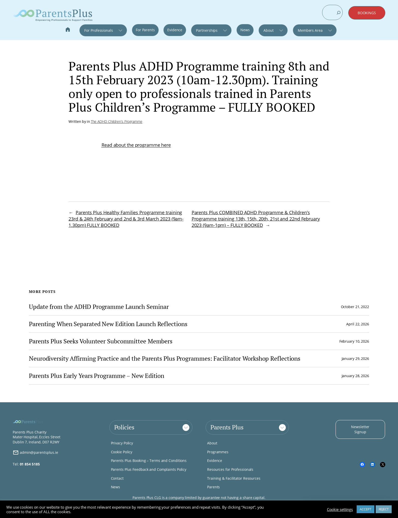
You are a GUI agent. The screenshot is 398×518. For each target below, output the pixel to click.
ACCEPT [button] (365, 509)
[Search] (338, 12)
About (268, 30)
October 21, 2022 (355, 306)
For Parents (145, 29)
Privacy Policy (122, 443)
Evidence (174, 29)
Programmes (217, 451)
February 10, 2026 (354, 341)
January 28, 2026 (355, 375)
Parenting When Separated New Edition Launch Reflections (108, 324)
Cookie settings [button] (340, 509)
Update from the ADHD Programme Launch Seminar (99, 306)
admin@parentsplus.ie (35, 452)
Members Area (310, 30)
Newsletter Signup (360, 429)
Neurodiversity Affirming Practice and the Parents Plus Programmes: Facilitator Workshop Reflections (164, 358)
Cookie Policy (121, 451)
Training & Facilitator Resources (233, 478)
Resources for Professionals (230, 469)
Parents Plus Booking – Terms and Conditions (149, 460)
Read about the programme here (136, 145)
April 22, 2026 (357, 324)
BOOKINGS (367, 12)
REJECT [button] (384, 509)
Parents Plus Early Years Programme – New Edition (96, 375)
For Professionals (98, 30)
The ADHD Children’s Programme (116, 121)
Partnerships (207, 30)
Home (67, 30)
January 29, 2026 (355, 358)
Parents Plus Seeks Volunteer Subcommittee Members (100, 341)
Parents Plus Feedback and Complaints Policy (149, 469)
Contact (117, 478)
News (245, 29)
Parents (213, 486)
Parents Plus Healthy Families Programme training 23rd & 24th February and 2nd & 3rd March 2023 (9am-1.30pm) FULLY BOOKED (126, 218)
